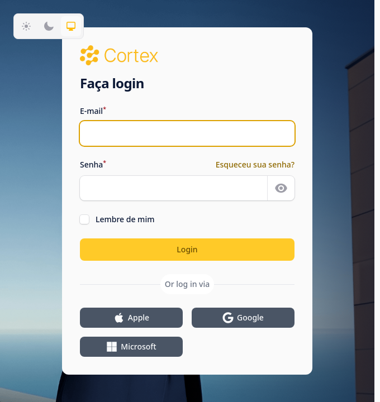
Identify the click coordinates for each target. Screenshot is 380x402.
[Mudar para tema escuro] (49, 26)
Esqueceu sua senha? (255, 164)
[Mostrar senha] (281, 188)
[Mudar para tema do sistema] (71, 26)
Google (243, 317)
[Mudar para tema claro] (26, 26)
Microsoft (131, 346)
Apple (131, 317)
